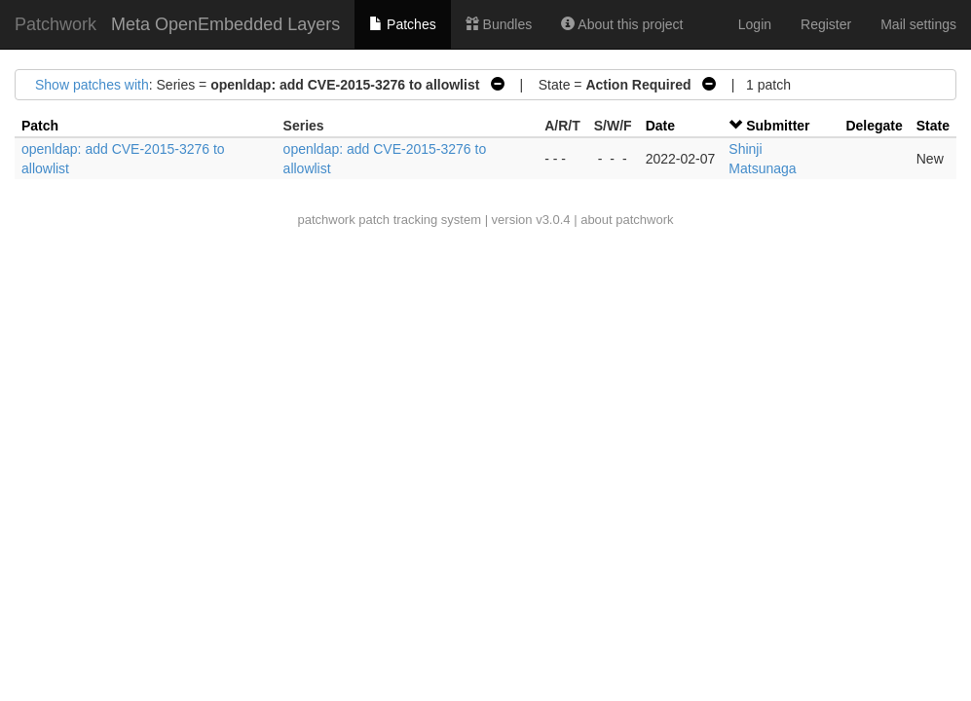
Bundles (499, 24)
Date (660, 125)
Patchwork (55, 24)
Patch (39, 125)
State (933, 125)
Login (754, 24)
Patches (402, 24)
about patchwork (626, 219)
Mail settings (918, 24)
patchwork (326, 219)
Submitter (777, 125)
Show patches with (92, 84)
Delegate (873, 125)
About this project (622, 24)
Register (826, 24)
